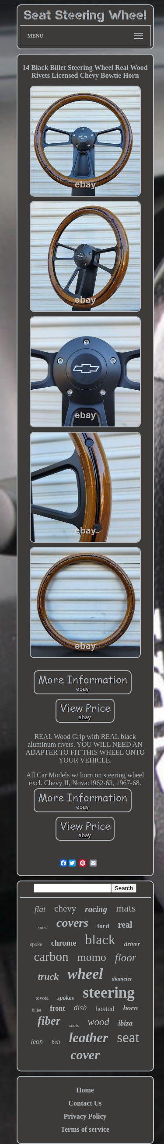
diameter (122, 978)
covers (72, 922)
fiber (49, 1020)
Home (85, 1090)
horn (130, 1008)
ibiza (125, 1023)
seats (74, 1025)
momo (91, 957)
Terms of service (85, 1129)
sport (43, 927)
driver (132, 943)
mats (126, 908)
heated (105, 1008)
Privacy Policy (84, 1116)
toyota (42, 998)
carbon (51, 957)
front (57, 1008)
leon (37, 1041)
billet (37, 1010)
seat (128, 1037)
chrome (64, 943)
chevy (65, 908)
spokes (65, 998)
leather (88, 1037)
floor (125, 958)
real (125, 924)
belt (56, 1042)
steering (109, 992)
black (100, 939)
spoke (36, 944)
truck (48, 976)
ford (103, 925)
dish (80, 1007)
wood (98, 1021)
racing (96, 909)
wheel (85, 974)
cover (85, 1054)
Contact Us (85, 1103)
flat (40, 909)
